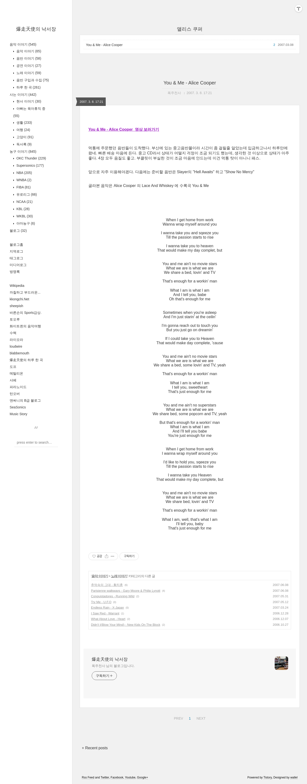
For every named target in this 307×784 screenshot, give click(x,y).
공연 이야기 (28, 66)
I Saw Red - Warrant (105, 613)
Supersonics (29, 165)
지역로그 (16, 251)
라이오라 (16, 340)
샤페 (13, 380)
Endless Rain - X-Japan (107, 607)
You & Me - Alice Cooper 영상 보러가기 (123, 129)
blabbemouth (19, 353)
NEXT (200, 717)
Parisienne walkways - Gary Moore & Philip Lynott (125, 590)
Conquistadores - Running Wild (112, 596)
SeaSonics (18, 407)
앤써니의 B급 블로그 (25, 400)
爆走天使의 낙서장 (36, 29)
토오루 (15, 319)
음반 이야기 (28, 58)
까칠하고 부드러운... (25, 292)
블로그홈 (16, 245)
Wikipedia (17, 286)
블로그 (18, 231)
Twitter (105, 777)
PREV (178, 717)
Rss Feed (88, 777)
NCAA (24, 202)
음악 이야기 (23, 44)
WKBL (24, 216)
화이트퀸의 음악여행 (25, 326)
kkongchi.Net (19, 299)
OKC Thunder (30, 158)
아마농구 (25, 223)
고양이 (24, 137)
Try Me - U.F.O (101, 602)
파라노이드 (18, 387)
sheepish (16, 306)
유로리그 (26, 194)
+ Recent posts (95, 748)
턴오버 (15, 394)
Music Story (18, 414)
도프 (13, 367)
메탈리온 (16, 373)
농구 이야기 (23, 151)
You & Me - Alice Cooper (104, 45)
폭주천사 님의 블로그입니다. (113, 666)
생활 (23, 122)
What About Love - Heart (108, 619)
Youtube (130, 777)
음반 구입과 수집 (32, 80)
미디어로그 (18, 265)
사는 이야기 (23, 94)
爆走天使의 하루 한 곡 (26, 360)
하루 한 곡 (28, 87)
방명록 (15, 272)
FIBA (23, 187)
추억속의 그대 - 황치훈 (107, 585)
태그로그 (16, 258)
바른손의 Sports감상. (26, 313)
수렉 (13, 333)
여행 (22, 130)
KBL (22, 209)
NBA (23, 173)
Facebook (117, 777)
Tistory (267, 777)
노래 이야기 (28, 73)
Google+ (142, 777)
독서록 (23, 144)
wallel (294, 777)
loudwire (16, 346)
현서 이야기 (28, 101)
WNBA (23, 180)
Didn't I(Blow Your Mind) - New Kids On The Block (125, 624)
